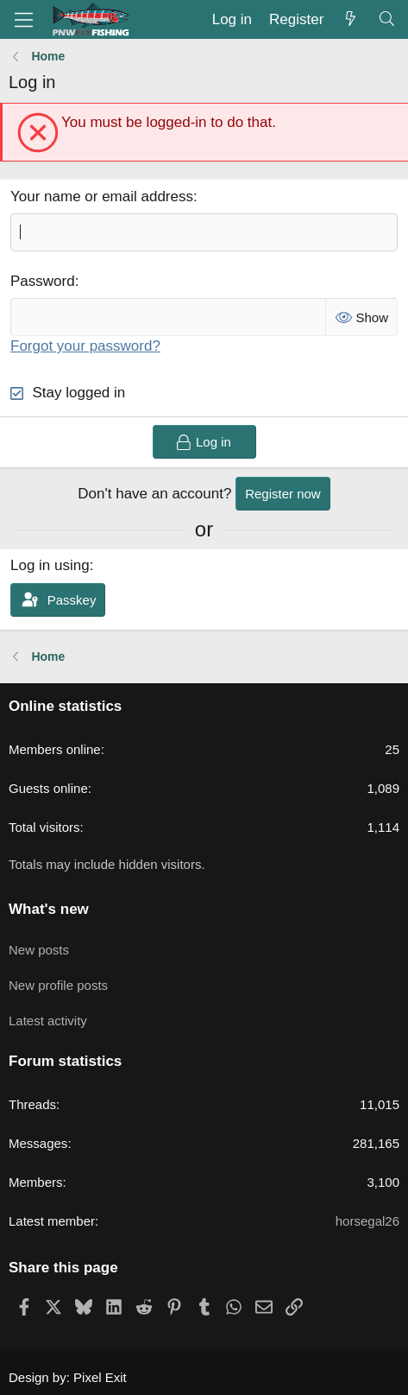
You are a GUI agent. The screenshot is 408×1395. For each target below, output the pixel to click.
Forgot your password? (85, 346)
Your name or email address (101, 196)
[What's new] (350, 20)
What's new (49, 909)
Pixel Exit (100, 1377)
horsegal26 (367, 1221)
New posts (39, 949)
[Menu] (23, 20)
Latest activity (48, 1020)
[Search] (386, 20)
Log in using (50, 565)
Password (42, 281)
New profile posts (58, 985)
